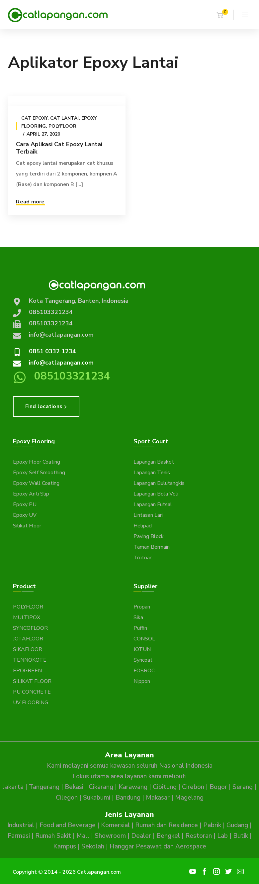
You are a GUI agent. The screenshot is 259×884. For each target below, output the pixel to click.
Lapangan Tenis (151, 472)
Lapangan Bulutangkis (159, 483)
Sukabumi (96, 797)
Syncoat (142, 660)
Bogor (218, 787)
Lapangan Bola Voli (155, 493)
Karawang (133, 787)
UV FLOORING (30, 702)
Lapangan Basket (153, 462)
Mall (82, 835)
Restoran (198, 835)
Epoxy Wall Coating (36, 483)
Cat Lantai (64, 118)
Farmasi (19, 835)
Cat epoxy (34, 118)
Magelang (189, 797)
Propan (141, 606)
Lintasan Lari (148, 515)
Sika (138, 617)
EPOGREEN (27, 670)
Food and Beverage (68, 825)
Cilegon (67, 797)
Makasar (158, 797)
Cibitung (165, 787)
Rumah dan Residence (166, 825)
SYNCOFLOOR (30, 628)
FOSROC (144, 670)
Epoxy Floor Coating (36, 462)
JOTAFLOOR (28, 638)
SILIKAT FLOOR (32, 681)
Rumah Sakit (53, 835)
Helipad (142, 525)
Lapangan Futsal (152, 504)
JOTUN (142, 649)
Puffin (140, 628)
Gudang (237, 825)
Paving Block (148, 536)
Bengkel (168, 835)
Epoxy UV (25, 515)
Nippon (141, 681)
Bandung (128, 797)
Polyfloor (62, 126)
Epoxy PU (25, 504)
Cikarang (101, 787)
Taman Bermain (151, 547)
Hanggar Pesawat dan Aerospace (158, 846)
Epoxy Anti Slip (31, 493)
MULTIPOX (26, 617)
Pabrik (212, 825)
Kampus (64, 846)
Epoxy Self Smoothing (39, 472)
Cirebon (193, 787)
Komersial (115, 825)
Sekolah (92, 846)
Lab (222, 835)
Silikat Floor (27, 525)
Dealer (141, 835)
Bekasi (74, 787)
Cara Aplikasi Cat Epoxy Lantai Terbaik (59, 148)
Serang (242, 787)
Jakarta (13, 787)
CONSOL (144, 638)
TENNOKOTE (29, 660)
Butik (240, 835)
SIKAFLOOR (27, 649)
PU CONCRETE (32, 692)
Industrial (20, 825)
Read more (30, 201)
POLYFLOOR (28, 606)
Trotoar (142, 557)
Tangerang (44, 787)
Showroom (110, 835)
